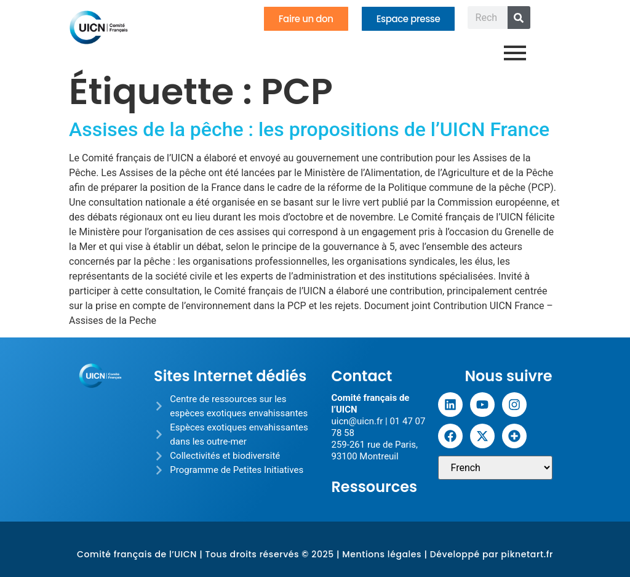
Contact (361, 376)
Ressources (374, 487)
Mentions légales (381, 554)
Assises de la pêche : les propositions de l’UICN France (309, 129)
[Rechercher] (519, 17)
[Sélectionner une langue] (495, 468)
